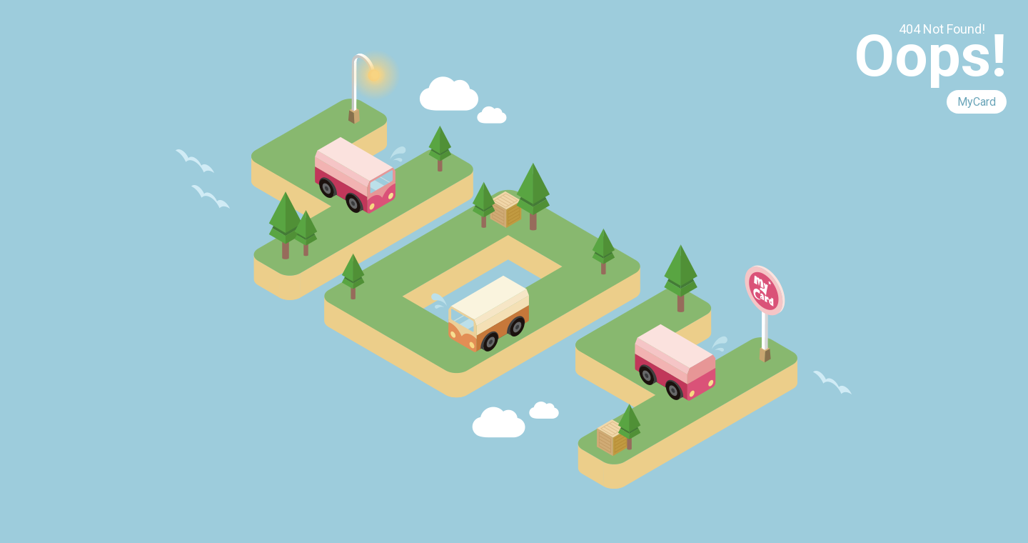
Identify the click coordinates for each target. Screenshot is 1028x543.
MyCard (976, 102)
